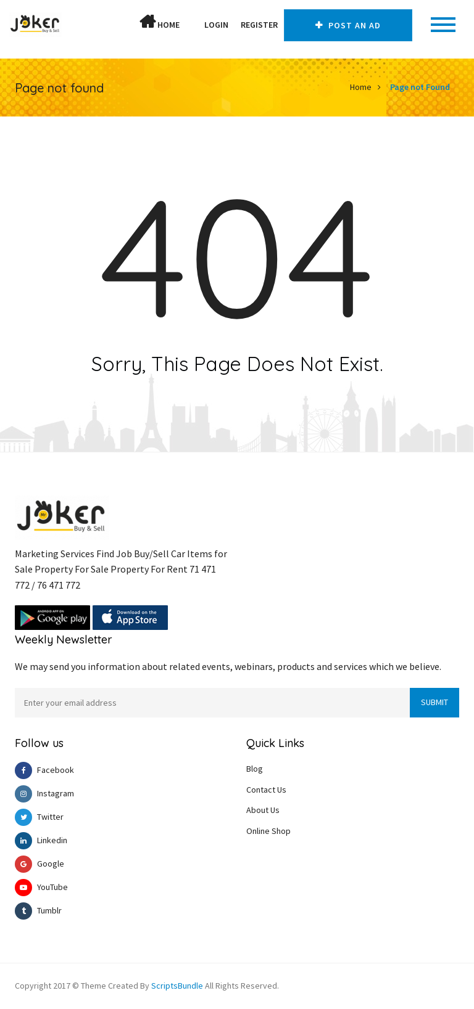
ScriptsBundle (177, 985)
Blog (254, 768)
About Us (263, 809)
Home (159, 22)
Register (259, 24)
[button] (192, 24)
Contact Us (266, 789)
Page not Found (420, 86)
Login (216, 24)
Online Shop (268, 830)
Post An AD (348, 25)
